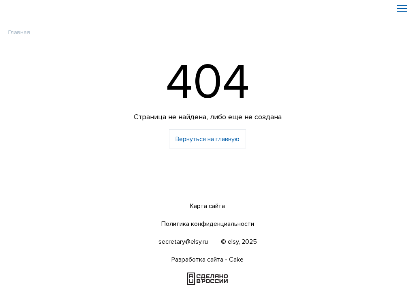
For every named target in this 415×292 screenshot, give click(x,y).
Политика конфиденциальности (207, 224)
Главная (19, 32)
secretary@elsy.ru (183, 242)
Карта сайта (207, 206)
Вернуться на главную (207, 139)
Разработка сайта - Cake (207, 260)
